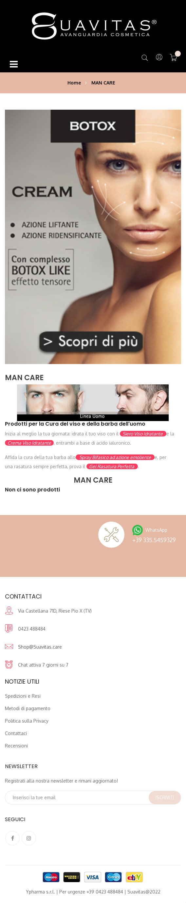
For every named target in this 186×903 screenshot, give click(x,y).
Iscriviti (165, 797)
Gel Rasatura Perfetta (112, 466)
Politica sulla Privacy (26, 721)
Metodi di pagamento (27, 708)
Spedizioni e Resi (23, 696)
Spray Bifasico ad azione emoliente (115, 457)
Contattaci (16, 733)
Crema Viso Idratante (29, 443)
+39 (154, 540)
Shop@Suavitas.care (40, 647)
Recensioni (16, 745)
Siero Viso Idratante (143, 433)
